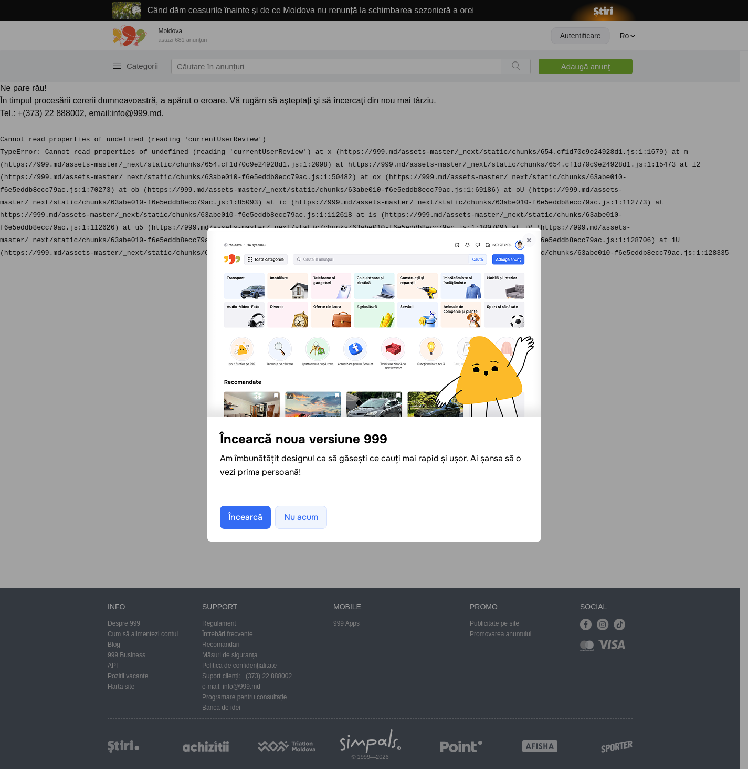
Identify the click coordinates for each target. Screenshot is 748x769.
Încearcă (245, 517)
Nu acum (301, 517)
